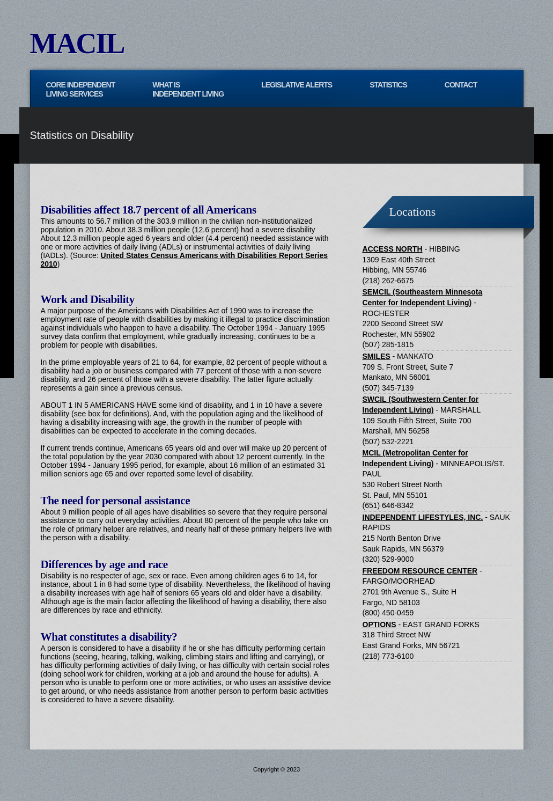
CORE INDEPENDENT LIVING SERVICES (80, 89)
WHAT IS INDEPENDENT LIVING (188, 89)
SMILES (376, 356)
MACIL (77, 43)
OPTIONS (379, 624)
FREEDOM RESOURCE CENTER (420, 571)
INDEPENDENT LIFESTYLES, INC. (423, 517)
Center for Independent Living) (417, 302)
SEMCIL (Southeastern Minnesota (423, 292)
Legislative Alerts (296, 84)
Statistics (388, 84)
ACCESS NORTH (393, 249)
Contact (461, 84)
